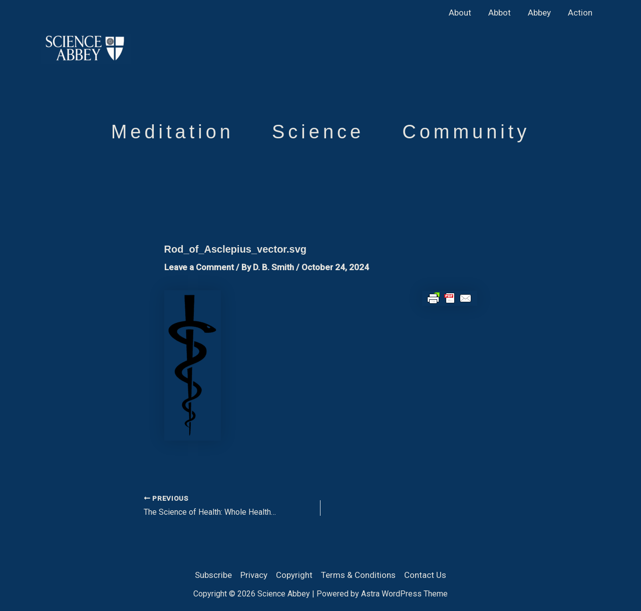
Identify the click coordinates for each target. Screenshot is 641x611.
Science (318, 131)
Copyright (294, 575)
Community (466, 131)
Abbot (499, 13)
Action (580, 13)
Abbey (539, 13)
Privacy (253, 575)
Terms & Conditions (358, 575)
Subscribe (213, 575)
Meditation (172, 131)
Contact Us (425, 575)
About (460, 13)
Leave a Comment (199, 267)
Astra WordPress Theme (404, 593)
